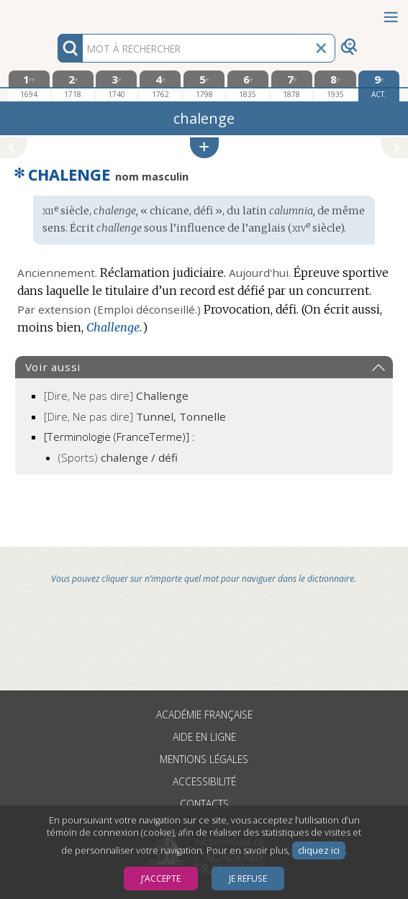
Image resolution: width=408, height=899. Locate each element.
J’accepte (161, 878)
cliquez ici (319, 850)
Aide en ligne (204, 737)
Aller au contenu (56, 12)
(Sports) (118, 457)
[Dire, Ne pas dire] (116, 395)
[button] (204, 147)
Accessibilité (204, 781)
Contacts (204, 804)
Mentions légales (204, 759)
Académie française (204, 714)
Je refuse (248, 878)
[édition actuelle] (378, 85)
